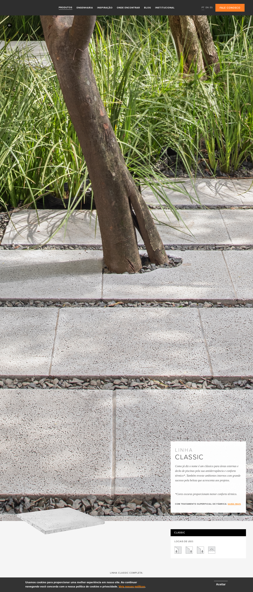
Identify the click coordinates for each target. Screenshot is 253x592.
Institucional (165, 7)
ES (211, 7)
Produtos (65, 7)
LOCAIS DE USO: (184, 541)
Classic (179, 532)
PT (203, 7)
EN (207, 7)
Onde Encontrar (128, 7)
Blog (147, 7)
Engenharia (85, 7)
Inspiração (105, 7)
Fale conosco (230, 7)
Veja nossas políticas (132, 586)
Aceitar (221, 584)
